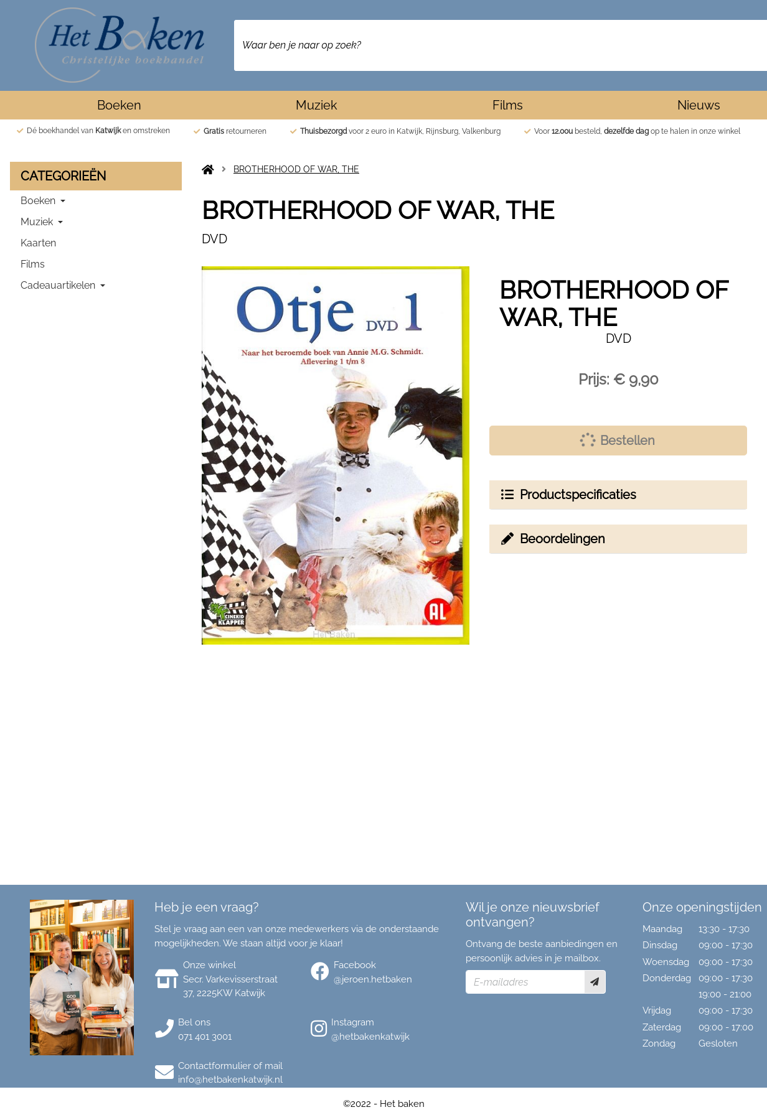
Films (507, 105)
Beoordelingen (552, 538)
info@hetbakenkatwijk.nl (230, 1079)
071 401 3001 (205, 1036)
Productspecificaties (567, 494)
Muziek (316, 105)
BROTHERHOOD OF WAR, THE (296, 169)
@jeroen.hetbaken (373, 979)
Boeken (119, 105)
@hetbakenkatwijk (370, 1036)
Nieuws (698, 105)
